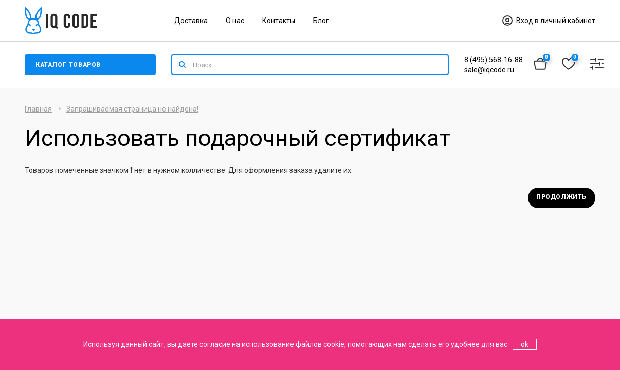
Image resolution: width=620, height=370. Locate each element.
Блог (321, 20)
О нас (235, 20)
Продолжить (561, 196)
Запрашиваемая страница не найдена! (132, 109)
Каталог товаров (68, 64)
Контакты (278, 20)
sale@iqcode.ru (489, 70)
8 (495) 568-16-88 (493, 59)
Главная (38, 109)
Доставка (191, 20)
